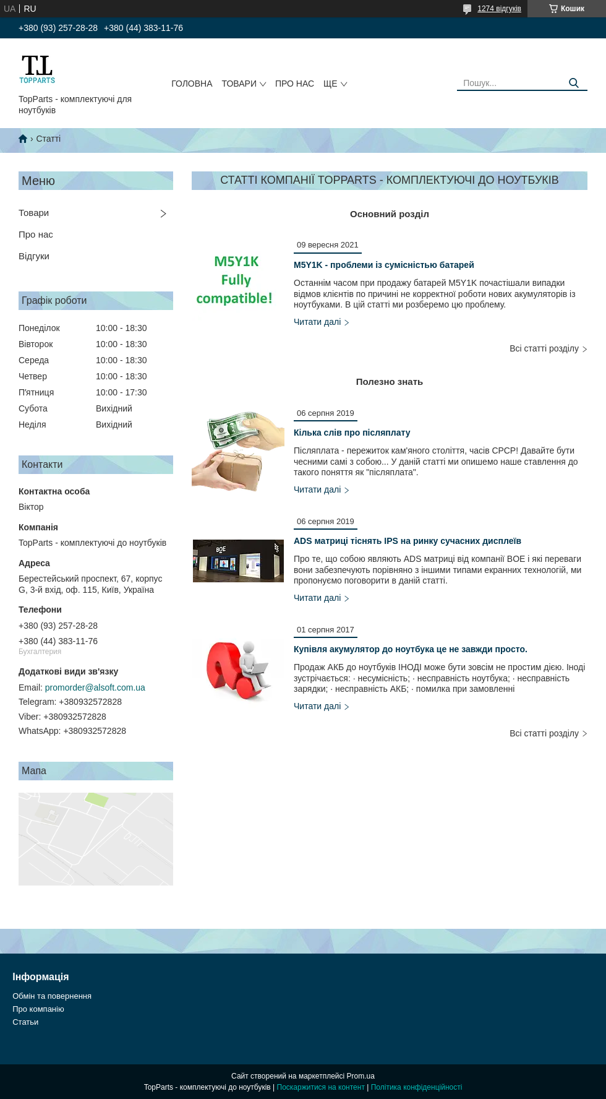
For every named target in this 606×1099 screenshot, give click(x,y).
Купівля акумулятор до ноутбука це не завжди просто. (410, 649)
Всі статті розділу (544, 348)
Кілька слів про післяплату (352, 432)
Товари (239, 83)
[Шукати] (573, 83)
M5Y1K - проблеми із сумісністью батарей (384, 265)
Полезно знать (390, 381)
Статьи (25, 1022)
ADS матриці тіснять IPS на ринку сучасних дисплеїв (407, 541)
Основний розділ (389, 214)
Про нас (294, 83)
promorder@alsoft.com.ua (95, 687)
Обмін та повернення (52, 996)
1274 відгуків (499, 8)
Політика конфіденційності (417, 1087)
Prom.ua (361, 1076)
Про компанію (38, 1009)
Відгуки (34, 256)
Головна (191, 83)
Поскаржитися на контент (321, 1087)
